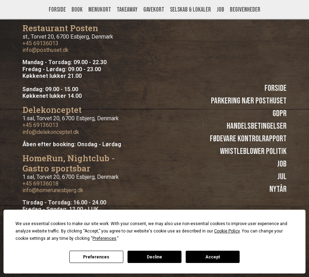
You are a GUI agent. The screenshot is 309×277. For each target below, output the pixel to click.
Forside (57, 9)
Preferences (96, 257)
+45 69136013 (40, 43)
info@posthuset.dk (45, 50)
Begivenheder (245, 9)
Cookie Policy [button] (227, 231)
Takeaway (127, 9)
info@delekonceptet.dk (50, 132)
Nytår (278, 189)
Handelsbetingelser (257, 126)
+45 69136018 (40, 183)
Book (77, 9)
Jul (282, 176)
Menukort (99, 9)
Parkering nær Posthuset (249, 101)
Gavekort (153, 9)
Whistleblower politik (253, 151)
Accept (212, 257)
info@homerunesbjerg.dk (52, 190)
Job (220, 9)
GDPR (280, 113)
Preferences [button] (104, 238)
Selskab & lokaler (190, 9)
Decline (154, 257)
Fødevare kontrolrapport (248, 139)
